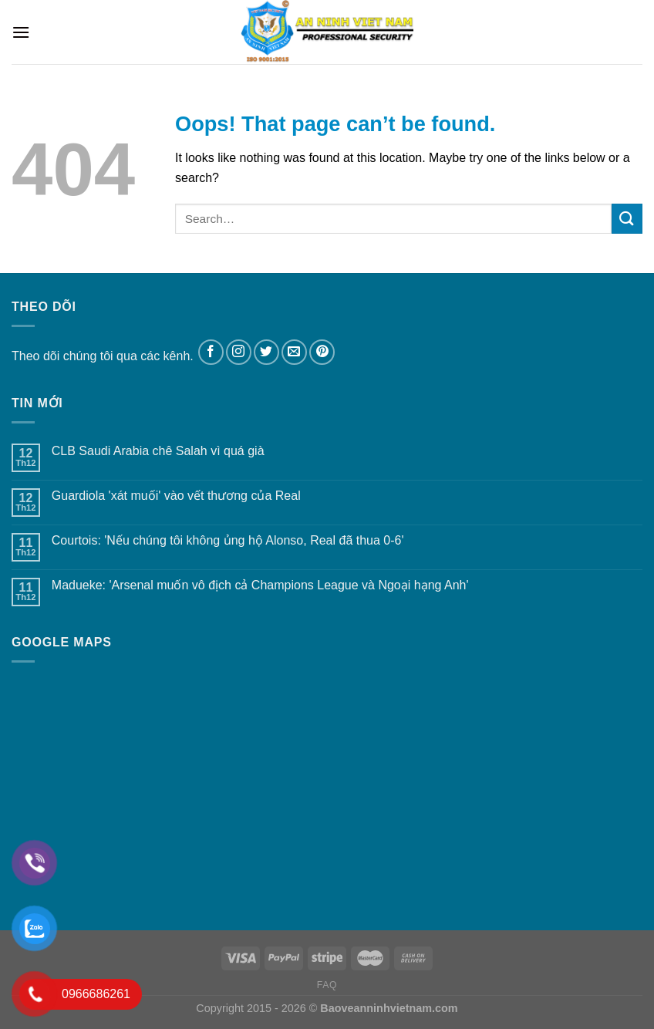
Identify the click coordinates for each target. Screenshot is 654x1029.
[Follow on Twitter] (266, 352)
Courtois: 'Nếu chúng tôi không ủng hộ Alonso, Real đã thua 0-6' (228, 540)
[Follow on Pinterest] (322, 352)
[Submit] (627, 219)
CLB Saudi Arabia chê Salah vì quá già (158, 450)
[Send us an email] (294, 352)
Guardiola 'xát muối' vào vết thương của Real (176, 495)
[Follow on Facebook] (211, 352)
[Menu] (21, 32)
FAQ (327, 985)
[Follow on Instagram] (238, 352)
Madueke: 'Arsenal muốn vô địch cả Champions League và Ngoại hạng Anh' (260, 585)
